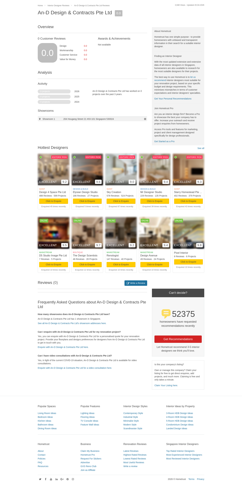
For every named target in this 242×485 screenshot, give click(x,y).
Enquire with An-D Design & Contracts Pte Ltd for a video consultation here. (75, 368)
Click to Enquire (53, 201)
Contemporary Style (133, 413)
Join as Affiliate (88, 470)
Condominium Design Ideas (179, 424)
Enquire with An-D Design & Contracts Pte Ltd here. (63, 347)
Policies (41, 458)
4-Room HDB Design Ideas (179, 417)
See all (200, 148)
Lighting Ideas (87, 413)
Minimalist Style (131, 421)
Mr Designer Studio (151, 192)
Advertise (85, 462)
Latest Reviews (130, 451)
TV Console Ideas (89, 421)
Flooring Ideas (88, 417)
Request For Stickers (91, 458)
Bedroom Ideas (45, 417)
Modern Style (129, 424)
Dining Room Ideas (47, 428)
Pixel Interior (181, 252)
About (41, 451)
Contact (41, 455)
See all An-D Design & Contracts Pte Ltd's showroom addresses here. (72, 323)
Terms (191, 479)
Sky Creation (114, 192)
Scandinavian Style (132, 428)
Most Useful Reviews (133, 462)
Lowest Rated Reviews (134, 458)
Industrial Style (130, 417)
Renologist (113, 255)
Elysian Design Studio (85, 192)
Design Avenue (148, 255)
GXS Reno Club (88, 466)
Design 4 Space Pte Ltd (52, 192)
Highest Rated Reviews (135, 455)
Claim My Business (90, 451)
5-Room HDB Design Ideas (179, 421)
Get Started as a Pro (164, 141)
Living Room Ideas (47, 413)
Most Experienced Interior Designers (184, 455)
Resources (43, 466)
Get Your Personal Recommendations (172, 98)
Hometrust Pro (88, 455)
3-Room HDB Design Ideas (179, 413)
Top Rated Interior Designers (180, 451)
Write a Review (136, 283)
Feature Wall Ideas (90, 424)
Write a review (130, 466)
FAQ (40, 462)
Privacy (200, 479)
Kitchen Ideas (44, 421)
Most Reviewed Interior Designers (182, 458)
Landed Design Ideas (176, 428)
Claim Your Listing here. (166, 385)
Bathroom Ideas (45, 424)
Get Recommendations (178, 339)
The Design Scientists (85, 255)
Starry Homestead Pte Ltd (188, 192)
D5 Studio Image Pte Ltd (53, 255)
